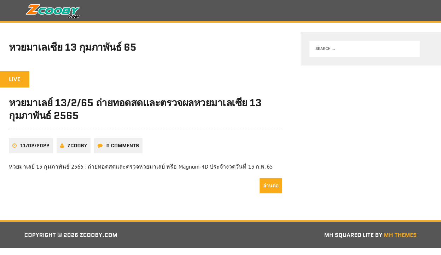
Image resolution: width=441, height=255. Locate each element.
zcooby (77, 145)
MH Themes (400, 235)
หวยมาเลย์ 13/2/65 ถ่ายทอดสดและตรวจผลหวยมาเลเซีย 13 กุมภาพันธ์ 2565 (135, 109)
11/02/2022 (35, 145)
